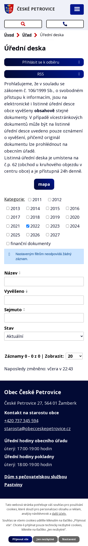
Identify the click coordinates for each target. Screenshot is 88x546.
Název (10, 273)
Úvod (9, 34)
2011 (37, 199)
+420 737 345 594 (21, 420)
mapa (44, 184)
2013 (15, 208)
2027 (55, 234)
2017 (15, 217)
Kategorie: (14, 199)
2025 (15, 234)
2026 (35, 234)
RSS (59, 74)
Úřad (27, 34)
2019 (55, 217)
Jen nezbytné (45, 539)
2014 (35, 208)
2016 (74, 208)
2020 (74, 217)
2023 (55, 226)
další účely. (59, 514)
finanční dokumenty (31, 243)
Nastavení (69, 539)
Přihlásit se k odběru (51, 62)
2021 (15, 226)
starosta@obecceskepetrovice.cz (37, 428)
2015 (55, 208)
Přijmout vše (20, 539)
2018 (35, 217)
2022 (35, 226)
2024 (74, 226)
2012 (56, 199)
